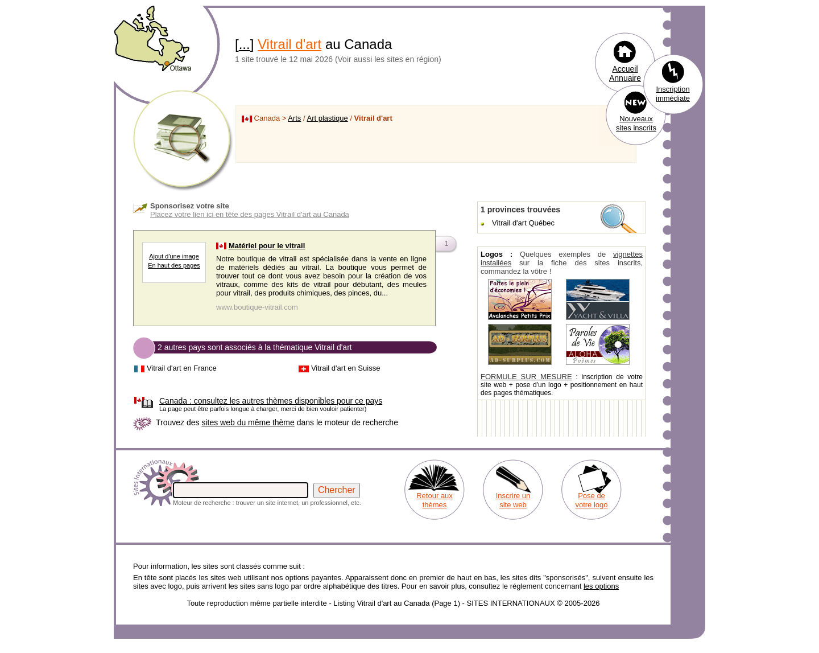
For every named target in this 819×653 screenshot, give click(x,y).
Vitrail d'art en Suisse (345, 368)
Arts (294, 118)
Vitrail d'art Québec (523, 223)
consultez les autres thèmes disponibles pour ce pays (270, 400)
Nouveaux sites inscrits (636, 123)
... (244, 44)
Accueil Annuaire (625, 73)
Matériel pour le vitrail (267, 245)
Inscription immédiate (673, 93)
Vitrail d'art (289, 44)
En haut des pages (174, 265)
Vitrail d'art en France (182, 368)
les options (601, 586)
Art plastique (327, 118)
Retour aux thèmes (434, 500)
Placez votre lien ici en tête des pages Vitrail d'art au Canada (249, 214)
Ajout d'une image (174, 256)
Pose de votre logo (591, 500)
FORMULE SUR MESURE (526, 376)
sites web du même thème (247, 422)
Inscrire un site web (513, 500)
